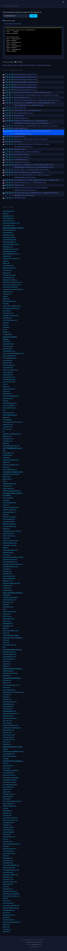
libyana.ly (6, 443)
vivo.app (5, 758)
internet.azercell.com (10, 702)
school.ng (6, 633)
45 (12, 170)
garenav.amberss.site (10, 559)
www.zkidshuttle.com (10, 469)
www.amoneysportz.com (11, 685)
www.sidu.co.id (8, 607)
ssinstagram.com (8, 822)
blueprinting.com (8, 211)
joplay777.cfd (7, 363)
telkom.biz (6, 927)
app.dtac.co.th (7, 581)
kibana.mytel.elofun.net (10, 713)
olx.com (45, 126)
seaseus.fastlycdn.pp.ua (11, 908)
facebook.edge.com (9, 242)
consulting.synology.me (10, 770)
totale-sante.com (8, 730)
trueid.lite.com (7, 574)
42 (12, 162)
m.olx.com (53, 126)
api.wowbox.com (8, 787)
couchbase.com (8, 830)
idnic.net (5, 303)
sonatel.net (6, 595)
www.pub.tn (7, 799)
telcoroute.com (8, 884)
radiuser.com (7, 789)
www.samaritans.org (9, 645)
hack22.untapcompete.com (12, 922)
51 (12, 185)
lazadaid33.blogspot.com (11, 446)
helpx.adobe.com (8, 803)
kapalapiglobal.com (9, 711)
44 (12, 165)
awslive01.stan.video (9, 484)
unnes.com (6, 768)
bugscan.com (7, 813)
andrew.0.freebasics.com (11, 223)
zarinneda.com (8, 360)
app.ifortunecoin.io (9, 389)
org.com (5, 839)
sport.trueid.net (8, 796)
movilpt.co (6, 327)
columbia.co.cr (8, 441)
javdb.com (6, 263)
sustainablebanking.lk (10, 415)
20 (12, 121)
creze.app (6, 500)
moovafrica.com (8, 872)
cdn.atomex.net (34, 110)
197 (12, 87)
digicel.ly (6, 628)
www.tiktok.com (8, 439)
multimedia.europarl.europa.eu (13, 289)
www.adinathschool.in (10, 562)
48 (12, 180)
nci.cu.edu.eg (7, 723)
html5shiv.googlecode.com (12, 491)
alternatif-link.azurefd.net (11, 474)
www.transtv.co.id (9, 735)
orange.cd (6, 697)
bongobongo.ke (8, 671)
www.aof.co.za (8, 424)
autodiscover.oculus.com (11, 258)
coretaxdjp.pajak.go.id (10, 550)
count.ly (5, 808)
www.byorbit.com (8, 533)
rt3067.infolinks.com (9, 806)
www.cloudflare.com (9, 526)
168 (12, 79)
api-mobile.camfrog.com (11, 905)
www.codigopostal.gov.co (11, 844)
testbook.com (7, 318)
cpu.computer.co (8, 903)
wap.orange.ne (8, 372)
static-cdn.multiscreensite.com (25, 100)
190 (12, 85)
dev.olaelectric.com (9, 408)
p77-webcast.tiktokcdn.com (12, 801)
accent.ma (6, 912)
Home (3, 6)
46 (12, 172)
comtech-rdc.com (9, 794)
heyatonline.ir (7, 393)
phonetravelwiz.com (9, 251)
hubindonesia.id (8, 552)
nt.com (5, 384)
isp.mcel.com (7, 699)
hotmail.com (7, 294)
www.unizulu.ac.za (9, 853)
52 (12, 188)
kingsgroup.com (8, 216)
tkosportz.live (7, 486)
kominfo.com (7, 571)
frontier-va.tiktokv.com (10, 370)
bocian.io (6, 856)
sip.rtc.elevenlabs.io (9, 356)
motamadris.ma (8, 863)
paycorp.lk (6, 467)
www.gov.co (18, 103)
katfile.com (6, 462)
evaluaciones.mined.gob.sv (12, 728)
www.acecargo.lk (8, 832)
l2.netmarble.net (8, 773)
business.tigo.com (9, 365)
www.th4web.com (9, 519)
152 (12, 77)
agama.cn (6, 666)
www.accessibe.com (9, 654)
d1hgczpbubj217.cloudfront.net (24, 77)
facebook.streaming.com (11, 896)
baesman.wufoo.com (26, 65)
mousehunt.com (8, 879)
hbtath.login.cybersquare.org (48, 100)
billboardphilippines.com (11, 254)
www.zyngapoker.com (22, 105)
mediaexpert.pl (8, 623)
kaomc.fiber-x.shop (9, 782)
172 (12, 82)
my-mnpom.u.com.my (50, 95)
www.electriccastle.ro (10, 891)
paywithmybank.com (9, 848)
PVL (37, 947)
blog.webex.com (8, 344)
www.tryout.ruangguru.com (12, 285)
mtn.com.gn (7, 834)
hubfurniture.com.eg (9, 545)
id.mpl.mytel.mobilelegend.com (13, 353)
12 (12, 108)
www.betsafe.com (20, 110)
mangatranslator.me (9, 652)
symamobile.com (8, 266)
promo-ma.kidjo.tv (41, 123)
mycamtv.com (7, 427)
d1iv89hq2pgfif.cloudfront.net (24, 167)
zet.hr (5, 609)
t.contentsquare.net (10, 23)
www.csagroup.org (9, 690)
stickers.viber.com (9, 867)
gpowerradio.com (8, 412)
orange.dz (6, 604)
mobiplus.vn (7, 825)
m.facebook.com (8, 851)
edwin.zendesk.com (9, 611)
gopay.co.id (6, 273)
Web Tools (9, 6)
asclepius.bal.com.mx (10, 882)
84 (10, 74)
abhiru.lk (5, 547)
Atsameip (15, 6)
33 (12, 141)
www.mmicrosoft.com (10, 818)
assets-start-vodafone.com (12, 306)
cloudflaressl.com (9, 740)
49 (12, 182)
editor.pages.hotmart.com (44, 165)
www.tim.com (7, 732)
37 (12, 154)
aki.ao (5, 330)
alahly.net (6, 299)
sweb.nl (5, 296)
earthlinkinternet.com (10, 403)
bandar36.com (7, 709)
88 (10, 92)
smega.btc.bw (7, 455)
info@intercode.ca (36, 944)
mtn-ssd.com (7, 429)
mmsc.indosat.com (9, 659)
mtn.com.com (7, 721)
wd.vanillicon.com (9, 754)
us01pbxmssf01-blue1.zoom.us (13, 564)
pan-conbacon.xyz (9, 576)
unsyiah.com (7, 815)
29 (12, 139)
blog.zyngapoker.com (46, 103)
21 (12, 126)
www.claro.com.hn (9, 775)
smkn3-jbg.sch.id (8, 488)
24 (12, 128)
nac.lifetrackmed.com (10, 784)
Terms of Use (37, 942)
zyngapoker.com (30, 103)
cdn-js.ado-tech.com (21, 97)
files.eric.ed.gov (19, 170)
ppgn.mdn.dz (7, 479)
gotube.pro (6, 917)
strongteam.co (7, 811)
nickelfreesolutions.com (10, 249)
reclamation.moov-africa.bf (12, 531)
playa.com (6, 417)
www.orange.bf (8, 498)
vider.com (6, 640)
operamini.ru (7, 664)
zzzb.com (6, 505)
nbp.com (6, 325)
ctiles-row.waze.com (9, 756)
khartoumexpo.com (9, 268)
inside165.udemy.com (10, 780)
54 (12, 198)
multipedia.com (8, 375)
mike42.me (6, 614)
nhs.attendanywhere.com (23, 113)
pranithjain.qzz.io (8, 704)
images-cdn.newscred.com (23, 121)
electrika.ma (7, 675)
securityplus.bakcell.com (11, 308)
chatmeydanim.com (9, 301)
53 (12, 193)
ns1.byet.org (7, 694)
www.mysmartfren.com (10, 540)
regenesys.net (19, 136)
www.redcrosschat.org (10, 287)
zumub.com (7, 341)
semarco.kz (6, 661)
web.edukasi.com (8, 619)
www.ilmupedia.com (9, 503)
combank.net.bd (8, 827)
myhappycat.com (8, 235)
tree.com (6, 514)
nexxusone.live (8, 841)
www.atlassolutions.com (11, 870)
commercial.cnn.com (31, 139)
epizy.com (6, 386)
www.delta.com (8, 232)
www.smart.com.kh (9, 382)
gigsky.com (6, 792)
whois (18, 23)
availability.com (8, 626)
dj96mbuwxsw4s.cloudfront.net (25, 85)
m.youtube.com (8, 367)
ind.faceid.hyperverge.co (11, 635)
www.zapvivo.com (9, 377)
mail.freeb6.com (8, 218)
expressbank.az (8, 766)
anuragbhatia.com (9, 910)
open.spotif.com (8, 706)
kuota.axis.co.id (8, 602)
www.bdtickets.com (9, 657)
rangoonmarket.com (9, 510)
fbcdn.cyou (6, 924)
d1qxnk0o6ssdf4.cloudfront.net (25, 74)
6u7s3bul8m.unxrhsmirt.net (23, 123)
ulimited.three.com (9, 837)
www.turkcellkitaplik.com (11, 865)
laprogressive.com (9, 915)
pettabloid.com (19, 149)
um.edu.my (6, 687)
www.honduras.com (33, 95)
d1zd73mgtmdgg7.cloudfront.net (25, 79)
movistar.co (6, 457)
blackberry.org (7, 877)
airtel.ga (5, 401)
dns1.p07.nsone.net (9, 275)
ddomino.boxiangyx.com (11, 396)
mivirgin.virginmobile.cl (10, 597)
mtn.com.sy (6, 555)
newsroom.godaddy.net (10, 507)
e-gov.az (6, 322)
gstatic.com (6, 476)
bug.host (6, 213)
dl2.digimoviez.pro (9, 521)
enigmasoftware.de (20, 118)
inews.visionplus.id (9, 578)
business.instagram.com (11, 465)
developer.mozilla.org (10, 280)
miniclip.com (38, 144)
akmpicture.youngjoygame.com (13, 751)
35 (12, 149)
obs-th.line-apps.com (10, 320)
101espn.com (7, 436)
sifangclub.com (8, 716)
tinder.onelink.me (20, 128)
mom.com (6, 642)
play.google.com (8, 453)
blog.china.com (8, 398)
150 (12, 74)
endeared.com (7, 590)
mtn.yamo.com (8, 860)
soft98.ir (5, 898)
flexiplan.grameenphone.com (12, 282)
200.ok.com (7, 683)
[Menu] (63, 2)
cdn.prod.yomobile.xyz (10, 875)
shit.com (5, 763)
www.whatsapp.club (9, 239)
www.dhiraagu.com (9, 379)
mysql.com (6, 538)
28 (12, 136)
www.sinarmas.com (9, 600)
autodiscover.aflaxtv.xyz (11, 460)
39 (12, 157)
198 (12, 90)
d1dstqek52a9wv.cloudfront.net (13, 692)
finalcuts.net (7, 256)
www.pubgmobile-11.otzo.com (13, 422)
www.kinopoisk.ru (9, 920)
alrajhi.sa (6, 261)
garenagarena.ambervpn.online (13, 557)
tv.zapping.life (7, 334)
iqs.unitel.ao (7, 311)
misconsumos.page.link (10, 777)
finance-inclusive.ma (10, 517)
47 (12, 175)
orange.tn (6, 846)
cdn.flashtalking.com (10, 358)
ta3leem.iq (6, 529)
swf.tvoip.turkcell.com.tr (11, 244)
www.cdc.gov (7, 270)
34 (12, 144)
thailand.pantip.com (9, 230)
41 (12, 159)
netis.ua (5, 749)
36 (12, 152)
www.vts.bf (6, 901)
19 (12, 118)
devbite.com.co (8, 585)
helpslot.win (7, 744)
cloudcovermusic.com (42, 92)
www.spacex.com (8, 220)
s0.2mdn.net (7, 680)
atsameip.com (7, 858)
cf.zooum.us (7, 929)
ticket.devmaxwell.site (10, 673)
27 (12, 131)
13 (12, 110)
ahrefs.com (6, 742)
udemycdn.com (8, 313)
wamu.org (29, 195)
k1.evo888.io (7, 495)
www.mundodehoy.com (10, 630)
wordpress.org (7, 889)
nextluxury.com (8, 292)
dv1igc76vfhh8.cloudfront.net (37, 170)
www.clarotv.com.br (10, 65)
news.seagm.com (8, 225)
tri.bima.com (7, 588)
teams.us (44, 139)
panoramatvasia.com (10, 718)
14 (12, 113)
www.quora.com (8, 346)
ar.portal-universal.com (10, 315)
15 (12, 115)
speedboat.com (8, 247)
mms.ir (5, 481)
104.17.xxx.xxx (7, 616)
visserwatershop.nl (9, 237)
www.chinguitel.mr (9, 405)
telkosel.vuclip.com (9, 524)
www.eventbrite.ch (9, 512)
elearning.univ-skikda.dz (11, 894)
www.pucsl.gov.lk (8, 737)
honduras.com (19, 95)
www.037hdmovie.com (10, 566)
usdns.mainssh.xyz (9, 536)
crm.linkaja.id (7, 420)
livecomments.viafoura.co (23, 92)
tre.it (4, 410)
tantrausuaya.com (9, 277)
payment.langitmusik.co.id (11, 583)
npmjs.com (6, 391)
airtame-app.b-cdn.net (10, 820)
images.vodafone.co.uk (10, 725)
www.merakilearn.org (44, 167)
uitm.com (6, 886)
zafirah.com (7, 621)
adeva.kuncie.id (37, 105)
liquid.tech (6, 931)
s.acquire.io (6, 569)
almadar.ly (6, 332)
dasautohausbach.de (10, 543)
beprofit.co (18, 139)
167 (7, 74)
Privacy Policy (29, 942)
